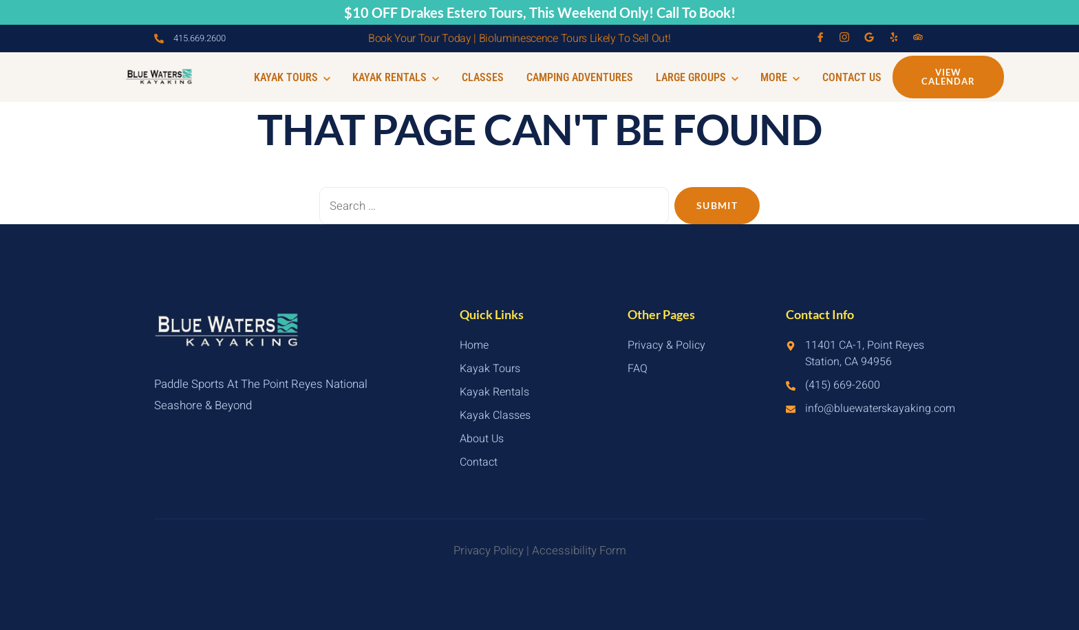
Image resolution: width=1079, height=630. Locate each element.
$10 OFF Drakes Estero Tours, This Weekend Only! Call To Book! (540, 12)
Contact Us (852, 77)
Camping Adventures (586, 77)
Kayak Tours (304, 77)
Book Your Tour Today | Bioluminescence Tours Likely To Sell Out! (519, 38)
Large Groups (701, 77)
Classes (491, 77)
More (782, 77)
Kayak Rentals (406, 77)
